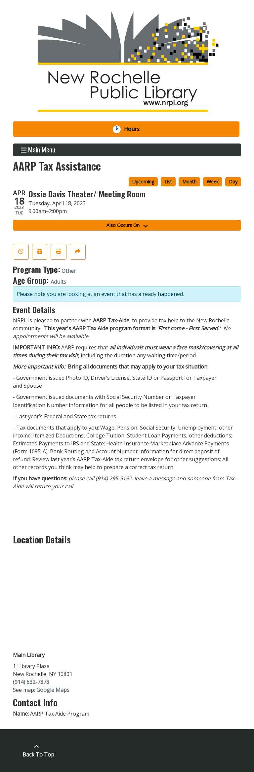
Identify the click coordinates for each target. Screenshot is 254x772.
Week (213, 181)
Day (233, 181)
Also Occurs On (127, 225)
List (168, 181)
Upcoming (143, 181)
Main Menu (38, 150)
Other (69, 270)
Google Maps (52, 689)
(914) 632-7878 (31, 682)
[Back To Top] (36, 750)
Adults (58, 281)
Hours (135, 129)
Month (189, 181)
